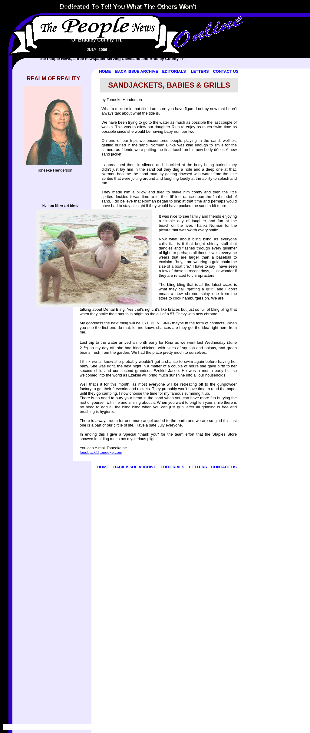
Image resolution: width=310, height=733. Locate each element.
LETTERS (200, 71)
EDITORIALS (174, 71)
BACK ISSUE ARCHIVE (136, 71)
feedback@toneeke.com (101, 452)
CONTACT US (226, 71)
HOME (105, 71)
